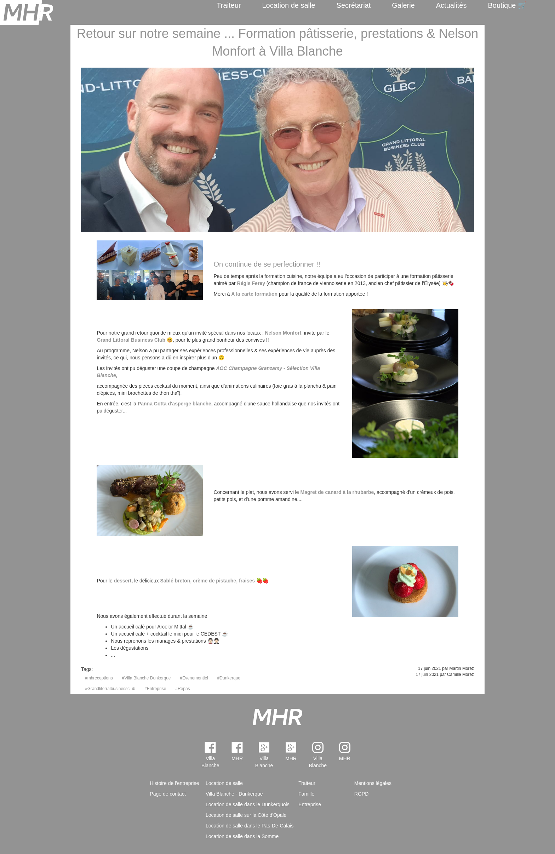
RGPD (361, 794)
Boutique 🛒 (507, 5)
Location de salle (288, 5)
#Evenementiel (194, 678)
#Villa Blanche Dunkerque (146, 678)
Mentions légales (372, 783)
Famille (306, 794)
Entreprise (309, 804)
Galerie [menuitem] (403, 5)
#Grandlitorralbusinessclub (110, 688)
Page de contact (167, 794)
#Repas (182, 688)
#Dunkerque (228, 678)
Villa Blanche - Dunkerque (234, 794)
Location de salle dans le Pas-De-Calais (249, 826)
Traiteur (229, 5)
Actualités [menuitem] (451, 5)
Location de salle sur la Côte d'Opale (246, 815)
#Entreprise (155, 688)
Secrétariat (354, 5)
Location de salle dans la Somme (242, 836)
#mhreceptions (99, 678)
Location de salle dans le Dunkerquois (248, 804)
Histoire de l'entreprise (174, 783)
